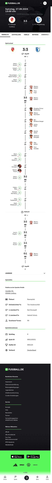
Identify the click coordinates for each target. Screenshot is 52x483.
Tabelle (26, 34)
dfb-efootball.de (10, 434)
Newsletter (8, 413)
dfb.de (7, 432)
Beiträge (35, 34)
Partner (7, 415)
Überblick (5, 34)
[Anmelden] (26, 478)
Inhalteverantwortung (12, 393)
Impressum (8, 382)
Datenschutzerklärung (12, 384)
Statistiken (45, 34)
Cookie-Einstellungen (12, 395)
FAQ (6, 410)
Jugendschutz (9, 390)
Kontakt (7, 407)
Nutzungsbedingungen (12, 387)
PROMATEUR (9, 445)
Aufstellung (16, 34)
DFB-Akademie (9, 442)
